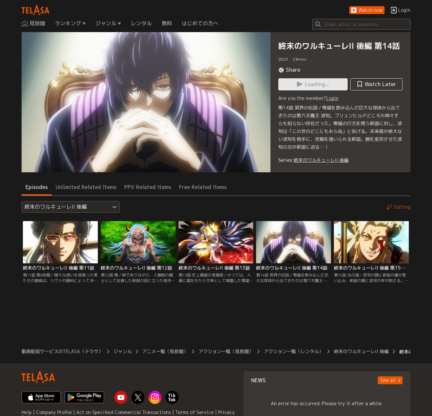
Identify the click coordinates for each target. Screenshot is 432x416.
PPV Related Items (147, 187)
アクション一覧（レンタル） (293, 351)
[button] (367, 10)
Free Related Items (203, 187)
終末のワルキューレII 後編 (321, 160)
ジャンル (122, 351)
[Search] (361, 24)
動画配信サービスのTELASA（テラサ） (62, 351)
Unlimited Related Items (86, 187)
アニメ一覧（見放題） (165, 351)
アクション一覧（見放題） (226, 351)
